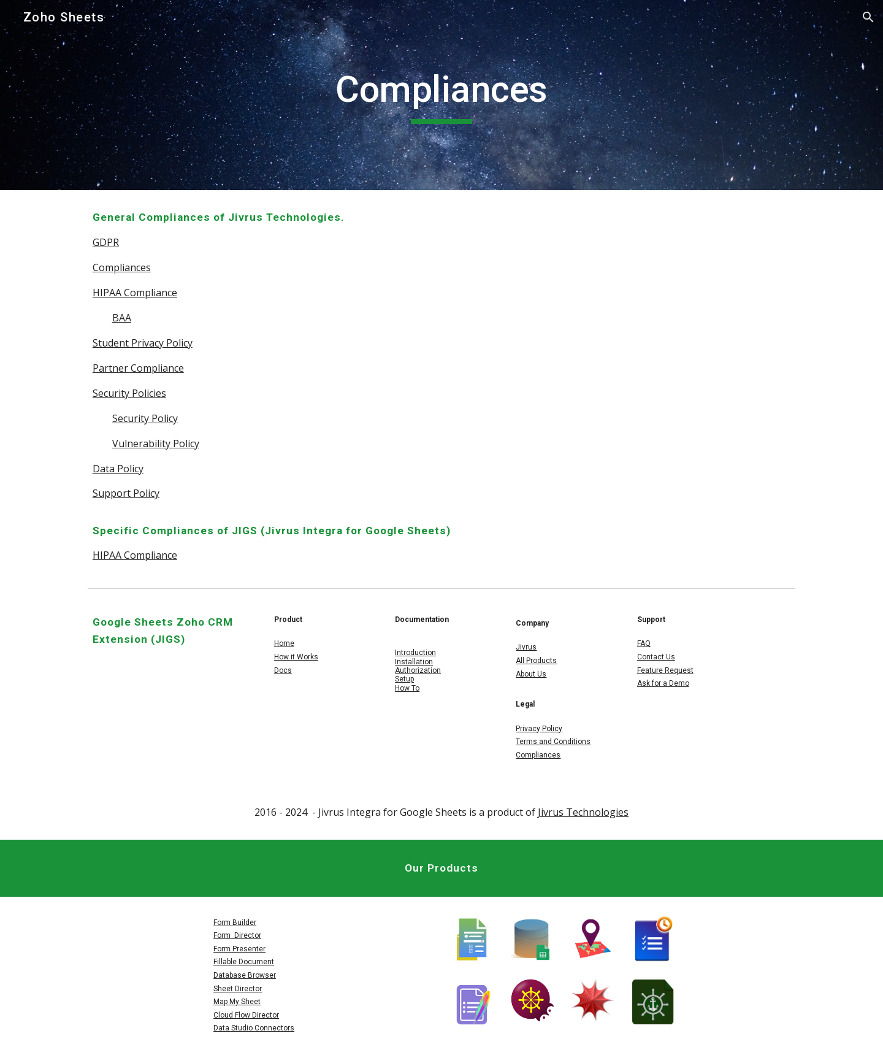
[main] (441, 95)
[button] (868, 17)
